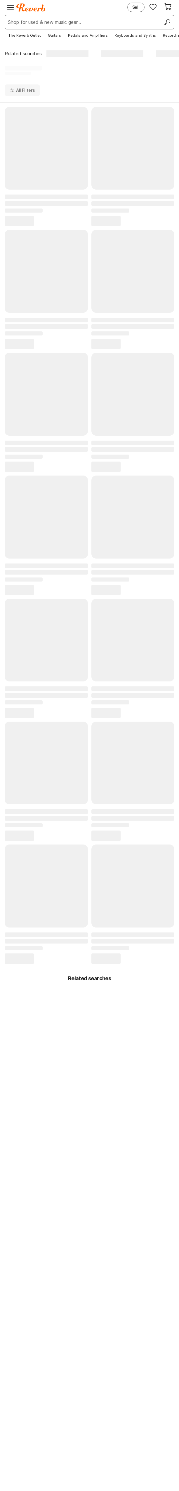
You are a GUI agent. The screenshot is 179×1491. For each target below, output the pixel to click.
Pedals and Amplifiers (88, 35)
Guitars (54, 35)
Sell (136, 7)
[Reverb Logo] (31, 7)
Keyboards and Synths (135, 35)
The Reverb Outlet (24, 35)
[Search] (167, 22)
